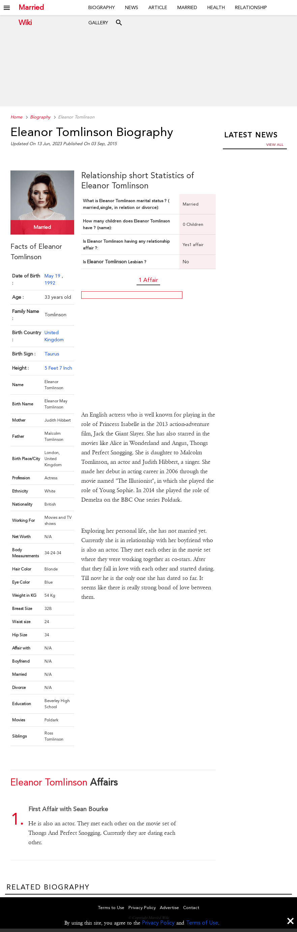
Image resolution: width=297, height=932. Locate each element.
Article (157, 7)
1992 (49, 282)
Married (187, 7)
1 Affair (148, 279)
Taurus (51, 352)
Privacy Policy (158, 923)
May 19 (53, 274)
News (131, 7)
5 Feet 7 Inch (58, 367)
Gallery (98, 22)
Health (216, 7)
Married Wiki (31, 7)
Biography (101, 7)
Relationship (251, 7)
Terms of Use (202, 923)
